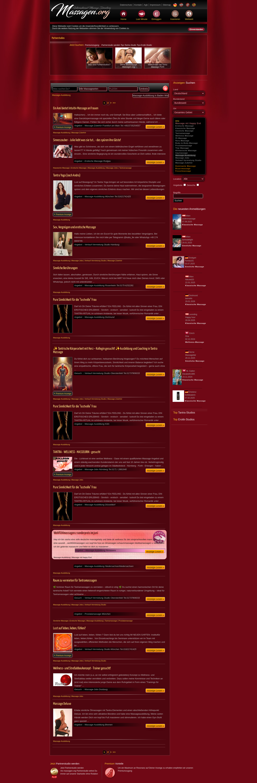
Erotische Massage (184, 126)
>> (114, 103)
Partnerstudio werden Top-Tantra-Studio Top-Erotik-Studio (126, 45)
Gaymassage (181, 153)
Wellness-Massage (184, 136)
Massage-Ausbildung (185, 155)
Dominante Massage (185, 166)
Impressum (155, 5)
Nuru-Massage (182, 141)
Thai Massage (182, 148)
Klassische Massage (185, 128)
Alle (177, 121)
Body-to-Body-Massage (186, 143)
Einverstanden (196, 29)
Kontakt (138, 5)
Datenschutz (126, 5)
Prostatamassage (183, 146)
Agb (146, 5)
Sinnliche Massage (184, 131)
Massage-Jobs (182, 158)
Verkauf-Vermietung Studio (188, 160)
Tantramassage (182, 133)
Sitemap (167, 5)
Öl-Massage (181, 138)
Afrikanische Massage (186, 150)
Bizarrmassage (183, 168)
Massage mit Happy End (188, 123)
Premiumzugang (92, 45)
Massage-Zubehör (184, 163)
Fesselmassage (183, 171)
